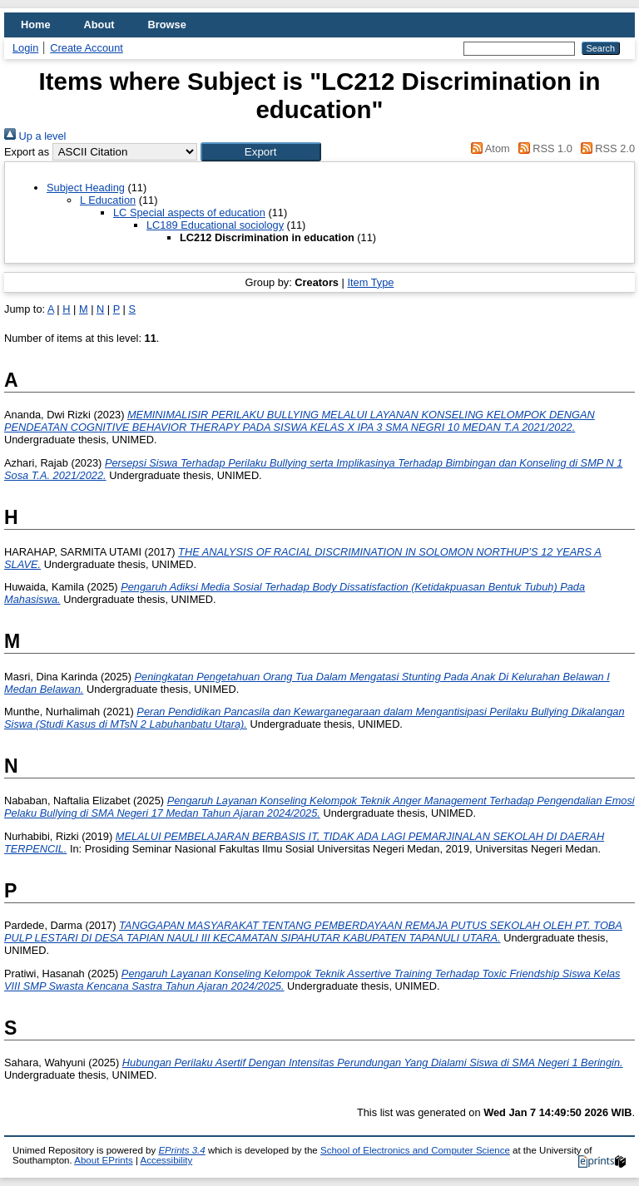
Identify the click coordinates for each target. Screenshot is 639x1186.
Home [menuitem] (36, 24)
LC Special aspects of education (189, 212)
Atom (488, 148)
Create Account (86, 48)
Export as (26, 152)
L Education (108, 200)
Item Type (370, 282)
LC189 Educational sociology (215, 225)
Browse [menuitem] (167, 24)
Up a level (35, 136)
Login (25, 48)
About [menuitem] (99, 24)
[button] (261, 151)
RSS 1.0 (542, 148)
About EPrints (103, 1160)
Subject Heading (86, 187)
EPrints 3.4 (181, 1150)
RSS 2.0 (605, 148)
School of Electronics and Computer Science (415, 1150)
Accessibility (166, 1160)
